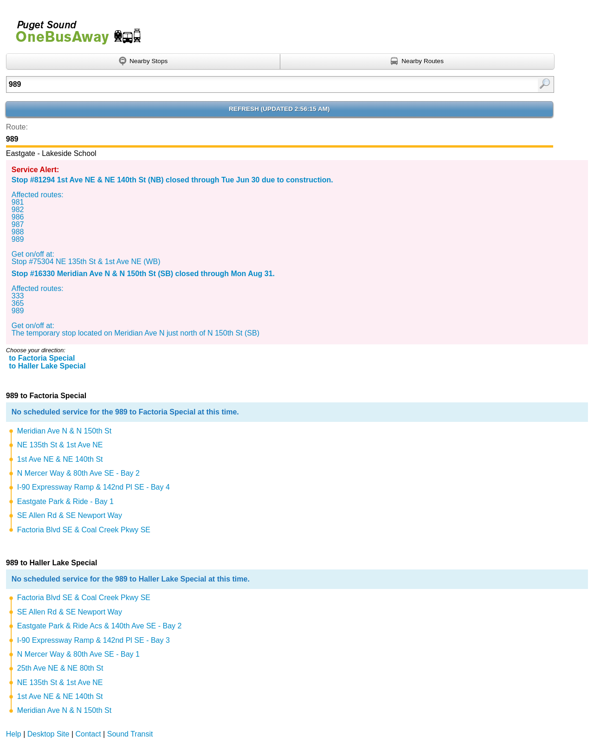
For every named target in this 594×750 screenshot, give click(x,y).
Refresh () (279, 108)
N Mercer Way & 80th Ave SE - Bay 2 (78, 473)
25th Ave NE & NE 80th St (60, 668)
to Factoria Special (42, 358)
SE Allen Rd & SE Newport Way (69, 515)
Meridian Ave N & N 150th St (64, 431)
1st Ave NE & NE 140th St (60, 459)
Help (13, 734)
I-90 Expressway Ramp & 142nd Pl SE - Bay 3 (93, 640)
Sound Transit (130, 734)
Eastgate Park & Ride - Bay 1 (65, 501)
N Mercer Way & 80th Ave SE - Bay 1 (78, 654)
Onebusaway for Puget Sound (74, 28)
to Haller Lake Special (47, 366)
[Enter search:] (240, 84)
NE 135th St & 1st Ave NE (60, 445)
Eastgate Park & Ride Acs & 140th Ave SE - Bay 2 (99, 626)
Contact (88, 734)
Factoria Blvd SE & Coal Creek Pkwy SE (83, 530)
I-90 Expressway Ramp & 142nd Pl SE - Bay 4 (93, 487)
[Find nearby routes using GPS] (417, 62)
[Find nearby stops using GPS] (143, 62)
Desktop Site (48, 734)
